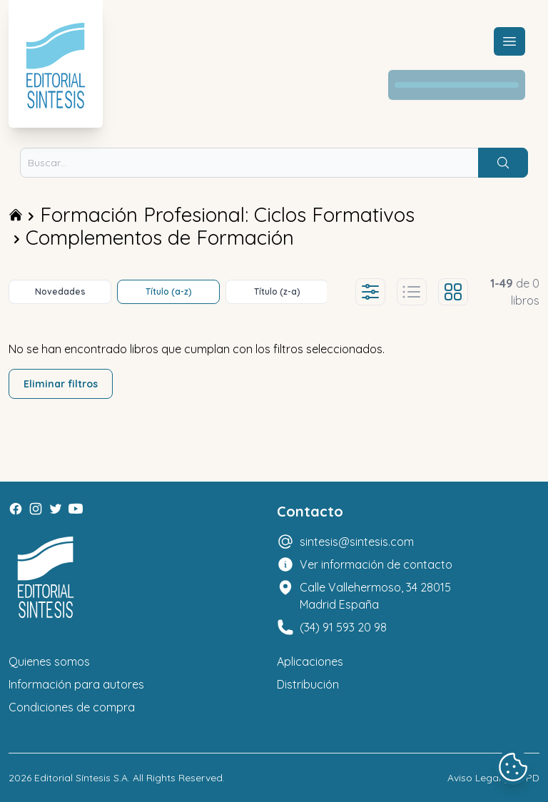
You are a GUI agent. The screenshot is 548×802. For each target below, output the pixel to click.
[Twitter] (56, 509)
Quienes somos (49, 661)
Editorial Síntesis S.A (81, 777)
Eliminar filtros (61, 383)
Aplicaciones (310, 661)
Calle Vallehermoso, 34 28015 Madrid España (375, 595)
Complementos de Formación (160, 237)
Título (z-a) (277, 291)
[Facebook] (16, 509)
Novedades (60, 291)
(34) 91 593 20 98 (343, 627)
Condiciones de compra (72, 707)
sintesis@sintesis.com (357, 541)
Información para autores (76, 684)
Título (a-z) (169, 291)
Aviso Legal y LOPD (493, 777)
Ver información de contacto (376, 564)
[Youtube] (75, 509)
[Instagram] (36, 509)
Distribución (308, 684)
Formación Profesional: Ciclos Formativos (227, 214)
